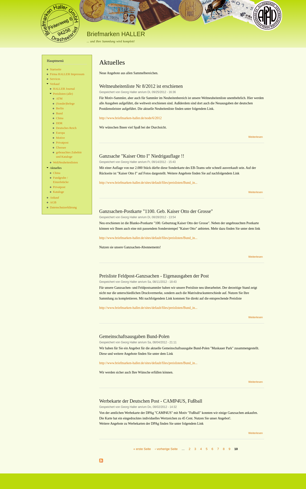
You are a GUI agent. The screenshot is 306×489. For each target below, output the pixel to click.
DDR (59, 123)
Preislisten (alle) (63, 93)
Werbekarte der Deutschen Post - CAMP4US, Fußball (150, 401)
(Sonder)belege (65, 103)
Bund (59, 113)
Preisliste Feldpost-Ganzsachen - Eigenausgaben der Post (154, 275)
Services (55, 79)
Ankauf (54, 197)
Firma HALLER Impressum (67, 74)
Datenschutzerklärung (63, 207)
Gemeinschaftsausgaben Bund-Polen (134, 336)
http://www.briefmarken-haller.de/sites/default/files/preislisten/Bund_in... (148, 182)
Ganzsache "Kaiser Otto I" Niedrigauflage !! (141, 156)
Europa (60, 132)
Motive (60, 137)
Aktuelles (56, 168)
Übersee (61, 147)
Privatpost (62, 142)
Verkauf (55, 84)
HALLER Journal (64, 88)
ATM (59, 98)
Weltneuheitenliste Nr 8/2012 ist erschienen (141, 86)
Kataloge (58, 192)
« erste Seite (142, 448)
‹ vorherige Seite (166, 448)
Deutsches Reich (66, 128)
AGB (53, 202)
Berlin (60, 108)
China (59, 118)
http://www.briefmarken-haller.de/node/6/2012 (130, 118)
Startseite (55, 69)
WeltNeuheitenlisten (65, 162)
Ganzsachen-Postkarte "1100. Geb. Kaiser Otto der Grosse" (156, 211)
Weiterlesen (255, 136)
